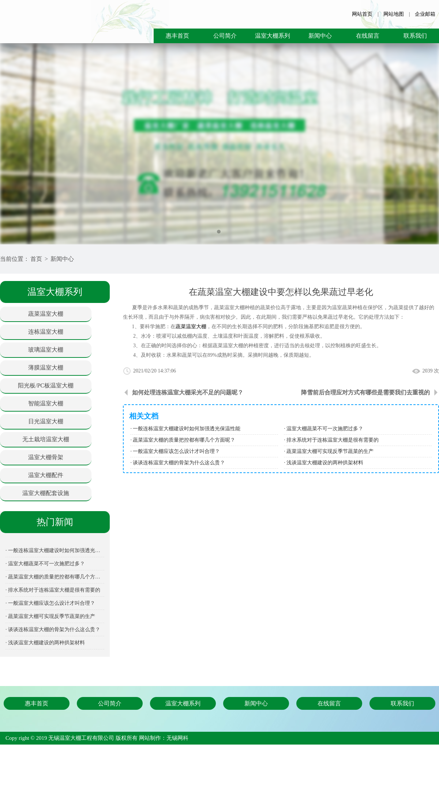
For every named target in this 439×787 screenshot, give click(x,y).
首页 (36, 259)
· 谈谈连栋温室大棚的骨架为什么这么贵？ (52, 629)
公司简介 (225, 36)
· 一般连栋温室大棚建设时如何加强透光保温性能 (54, 550)
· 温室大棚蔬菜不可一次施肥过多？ (45, 563)
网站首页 (362, 14)
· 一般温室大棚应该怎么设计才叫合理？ (50, 603)
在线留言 (367, 36)
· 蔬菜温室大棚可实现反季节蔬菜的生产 (50, 616)
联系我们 (415, 36)
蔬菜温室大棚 (191, 326)
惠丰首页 (177, 36)
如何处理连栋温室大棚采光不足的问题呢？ (187, 392)
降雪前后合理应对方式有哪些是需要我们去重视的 (365, 392)
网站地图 (393, 14)
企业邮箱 (425, 14)
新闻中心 (320, 36)
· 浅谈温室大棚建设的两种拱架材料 (45, 642)
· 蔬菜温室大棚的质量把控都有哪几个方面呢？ (54, 577)
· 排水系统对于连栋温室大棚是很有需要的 (52, 590)
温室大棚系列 (272, 36)
